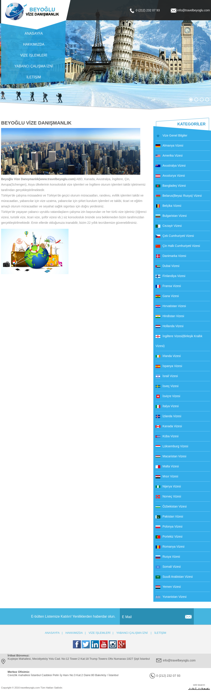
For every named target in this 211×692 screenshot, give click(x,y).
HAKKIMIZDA (33, 44)
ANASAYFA (34, 33)
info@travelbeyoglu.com (193, 10)
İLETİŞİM (34, 77)
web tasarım (199, 685)
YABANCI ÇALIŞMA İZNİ (33, 66)
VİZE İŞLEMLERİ (33, 55)
